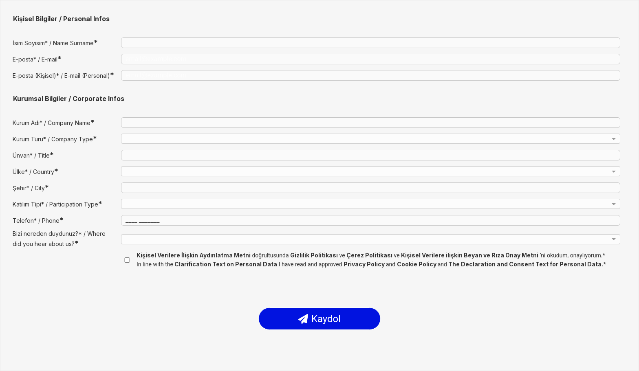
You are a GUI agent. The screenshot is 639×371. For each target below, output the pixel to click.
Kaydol (319, 319)
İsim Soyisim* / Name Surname (55, 42)
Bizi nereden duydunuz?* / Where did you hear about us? (59, 239)
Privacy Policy (365, 264)
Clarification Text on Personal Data (225, 264)
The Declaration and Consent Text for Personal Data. (525, 264)
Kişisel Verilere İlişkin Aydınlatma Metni (194, 255)
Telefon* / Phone (38, 220)
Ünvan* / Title (33, 155)
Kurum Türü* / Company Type (55, 138)
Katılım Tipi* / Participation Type (57, 204)
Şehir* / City (31, 187)
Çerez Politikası (369, 255)
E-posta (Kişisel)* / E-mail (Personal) (63, 75)
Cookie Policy (417, 264)
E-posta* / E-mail (37, 59)
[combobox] (370, 140)
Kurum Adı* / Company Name (54, 122)
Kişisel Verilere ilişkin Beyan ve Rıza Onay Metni (469, 255)
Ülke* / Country (35, 171)
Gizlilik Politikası (314, 255)
